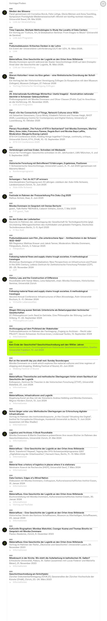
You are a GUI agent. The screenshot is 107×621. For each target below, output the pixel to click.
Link (15, 51)
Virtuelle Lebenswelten (25, 302)
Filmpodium (19, 249)
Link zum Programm (23, 38)
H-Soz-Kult (18, 230)
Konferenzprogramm (23, 171)
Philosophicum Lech (23, 321)
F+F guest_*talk (21, 211)
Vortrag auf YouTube (23, 505)
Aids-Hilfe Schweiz (22, 187)
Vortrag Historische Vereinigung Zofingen (34, 86)
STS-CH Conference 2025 (26, 142)
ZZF (15, 270)
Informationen (20, 337)
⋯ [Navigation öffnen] (103, 4)
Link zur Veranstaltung (24, 22)
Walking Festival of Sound (26, 369)
